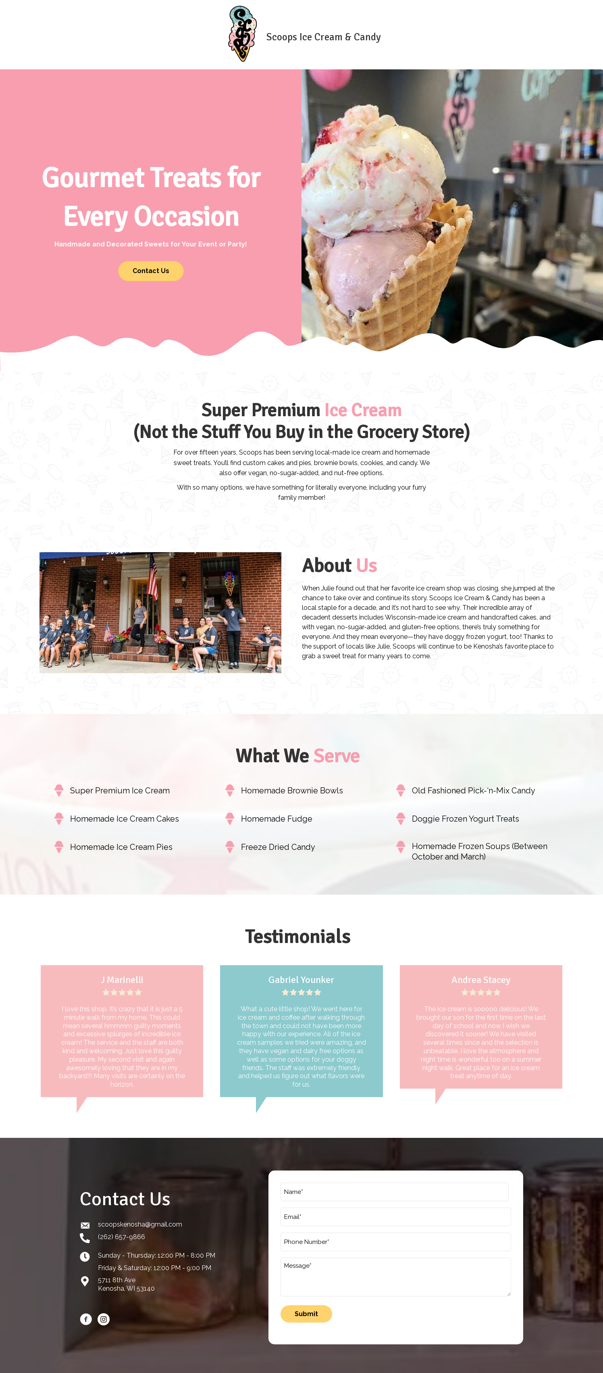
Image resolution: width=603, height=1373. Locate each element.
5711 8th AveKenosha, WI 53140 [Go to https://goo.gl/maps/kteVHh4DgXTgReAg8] (126, 1281)
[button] (151, 271)
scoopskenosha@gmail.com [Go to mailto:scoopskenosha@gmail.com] (140, 1220)
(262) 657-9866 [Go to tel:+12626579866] (121, 1233)
